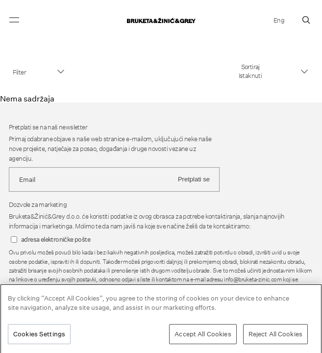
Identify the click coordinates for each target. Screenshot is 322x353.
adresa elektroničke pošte (55, 239)
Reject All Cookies (275, 337)
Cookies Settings (39, 337)
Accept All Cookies (202, 337)
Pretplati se (194, 179)
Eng (278, 20)
